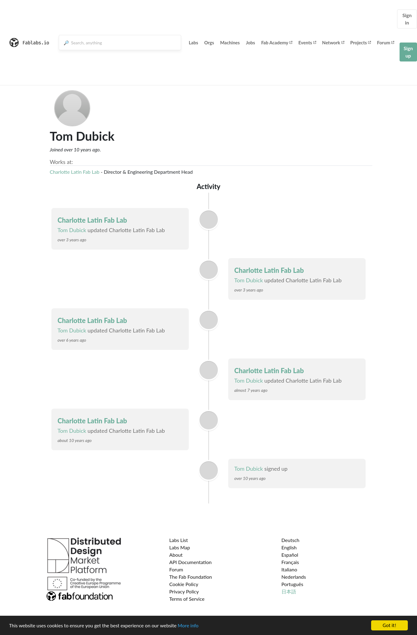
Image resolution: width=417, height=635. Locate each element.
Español (289, 555)
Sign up (408, 51)
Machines (230, 42)
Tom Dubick (72, 230)
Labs (193, 42)
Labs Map (179, 547)
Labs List (178, 540)
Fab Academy (276, 42)
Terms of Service (186, 599)
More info (188, 626)
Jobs (250, 42)
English (289, 547)
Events (307, 42)
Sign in (406, 18)
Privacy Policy (184, 591)
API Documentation (190, 562)
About (176, 555)
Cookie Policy (183, 584)
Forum (385, 42)
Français (290, 562)
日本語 (288, 591)
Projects (360, 42)
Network (333, 42)
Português (292, 584)
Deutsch (290, 540)
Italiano (289, 569)
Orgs (209, 42)
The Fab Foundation (190, 577)
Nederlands (293, 577)
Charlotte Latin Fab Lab (75, 172)
